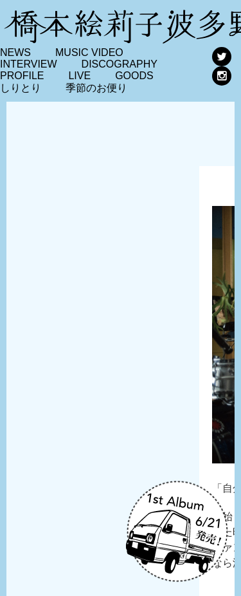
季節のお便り (96, 87)
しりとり (20, 87)
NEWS (15, 52)
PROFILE (22, 75)
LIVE (79, 75)
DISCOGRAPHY (119, 64)
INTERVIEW (28, 64)
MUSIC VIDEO (89, 52)
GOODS (134, 75)
